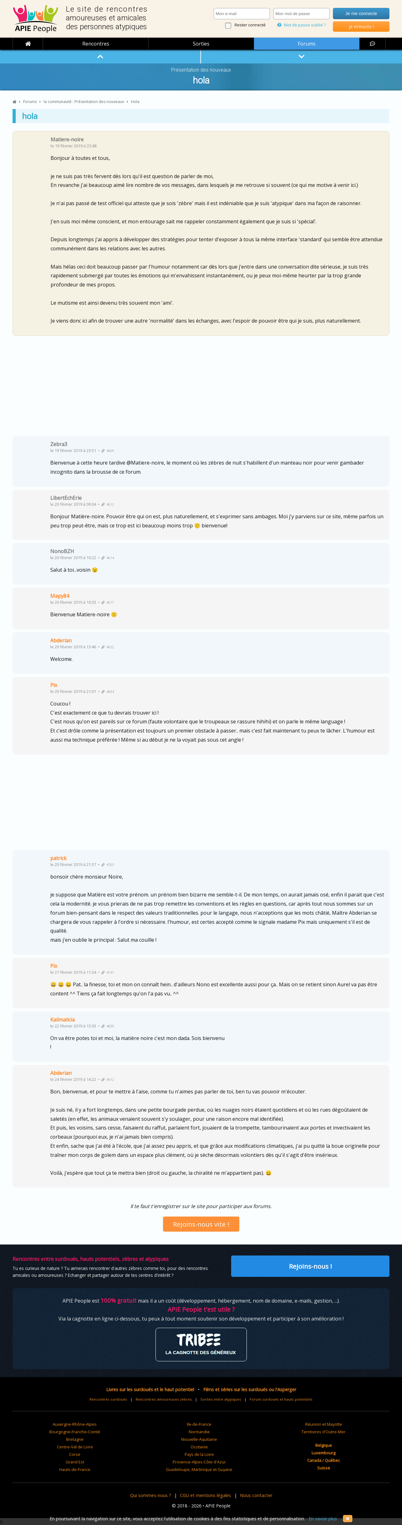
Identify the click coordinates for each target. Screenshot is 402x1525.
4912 (107, 1079)
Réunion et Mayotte (323, 1424)
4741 (107, 972)
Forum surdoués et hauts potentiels (281, 1399)
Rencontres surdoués (108, 1399)
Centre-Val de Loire (75, 1447)
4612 (107, 504)
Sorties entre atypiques (220, 1399)
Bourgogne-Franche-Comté (74, 1432)
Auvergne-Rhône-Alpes (75, 1424)
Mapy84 (59, 595)
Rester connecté (250, 25)
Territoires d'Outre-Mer (323, 1432)
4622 (107, 647)
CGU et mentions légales (205, 1495)
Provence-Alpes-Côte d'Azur (199, 1462)
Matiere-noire (67, 139)
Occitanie (199, 1447)
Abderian (61, 640)
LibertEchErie (66, 497)
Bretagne (75, 1439)
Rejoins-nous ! (310, 1266)
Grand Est (75, 1462)
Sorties (201, 43)
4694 (107, 691)
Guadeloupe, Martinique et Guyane (199, 1469)
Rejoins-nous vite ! (201, 1224)
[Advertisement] (201, 388)
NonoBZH (62, 551)
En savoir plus (323, 1519)
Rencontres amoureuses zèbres (164, 1399)
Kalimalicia (62, 1019)
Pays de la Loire (199, 1454)
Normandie (199, 1432)
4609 (107, 451)
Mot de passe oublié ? (301, 25)
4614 (107, 558)
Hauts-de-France (74, 1469)
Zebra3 (58, 444)
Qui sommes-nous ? (150, 1495)
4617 (107, 602)
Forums (307, 43)
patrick (58, 858)
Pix (53, 685)
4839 (107, 1026)
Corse (74, 1454)
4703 (107, 865)
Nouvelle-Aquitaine (199, 1439)
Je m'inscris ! (361, 27)
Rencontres (95, 43)
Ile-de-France (199, 1424)
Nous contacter (256, 1495)
